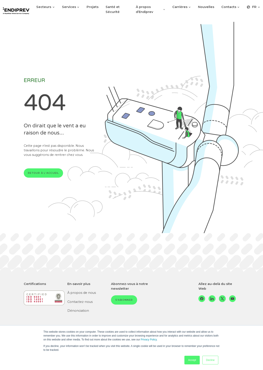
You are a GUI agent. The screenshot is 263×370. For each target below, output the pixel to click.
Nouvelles (206, 7)
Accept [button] (192, 360)
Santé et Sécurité (113, 9)
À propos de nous (81, 293)
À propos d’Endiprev (150, 9)
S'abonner (124, 299)
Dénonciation (78, 311)
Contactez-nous (80, 302)
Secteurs (45, 7)
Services (71, 7)
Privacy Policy (149, 339)
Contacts (230, 7)
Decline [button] (210, 360)
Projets (92, 7)
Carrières (181, 7)
